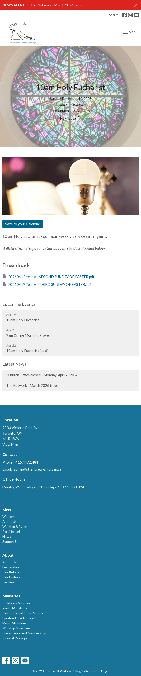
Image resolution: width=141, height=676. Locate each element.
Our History (11, 577)
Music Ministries (14, 623)
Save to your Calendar (22, 224)
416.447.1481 (26, 462)
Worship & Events (15, 526)
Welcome (9, 516)
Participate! (11, 531)
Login (105, 671)
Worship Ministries (16, 628)
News (6, 537)
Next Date (70, 117)
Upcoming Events (18, 304)
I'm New (8, 582)
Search (113, 15)
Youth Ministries (14, 608)
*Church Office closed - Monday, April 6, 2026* (43, 375)
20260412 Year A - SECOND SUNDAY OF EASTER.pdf (48, 276)
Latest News (14, 364)
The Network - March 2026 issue (56, 5)
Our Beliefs (10, 572)
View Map (10, 444)
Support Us (10, 542)
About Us (9, 521)
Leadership (10, 567)
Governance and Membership (24, 633)
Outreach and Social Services (24, 613)
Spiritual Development (18, 618)
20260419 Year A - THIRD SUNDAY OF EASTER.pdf (46, 284)
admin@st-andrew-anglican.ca (37, 469)
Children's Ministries (17, 603)
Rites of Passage (14, 638)
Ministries (11, 595)
